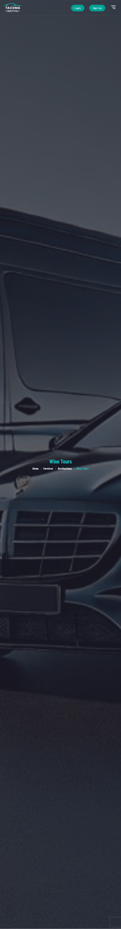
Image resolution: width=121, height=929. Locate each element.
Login (78, 8)
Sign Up (97, 8)
